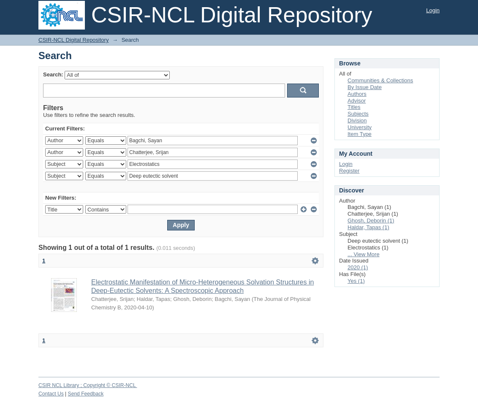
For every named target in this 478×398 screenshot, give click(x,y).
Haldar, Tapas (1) (368, 227)
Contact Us (51, 394)
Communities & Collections (380, 80)
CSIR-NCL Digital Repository (73, 40)
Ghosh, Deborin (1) (371, 220)
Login (433, 10)
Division (357, 120)
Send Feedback (86, 394)
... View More (364, 254)
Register (349, 171)
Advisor (357, 100)
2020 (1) (358, 267)
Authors (357, 94)
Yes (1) (356, 281)
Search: (53, 74)
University (360, 127)
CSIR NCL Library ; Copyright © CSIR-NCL (87, 385)
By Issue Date (365, 87)
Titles (354, 107)
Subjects (358, 114)
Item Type (360, 134)
